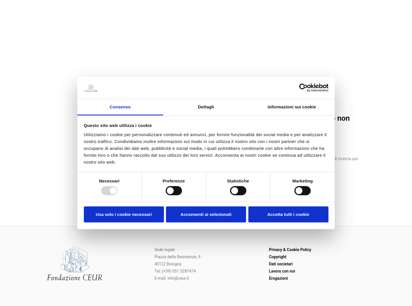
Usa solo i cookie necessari (124, 214)
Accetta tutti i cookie (288, 214)
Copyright (277, 257)
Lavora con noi (282, 271)
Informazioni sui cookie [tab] (292, 106)
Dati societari (281, 264)
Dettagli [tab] (206, 106)
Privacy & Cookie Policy (290, 249)
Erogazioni (278, 278)
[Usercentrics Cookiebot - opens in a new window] (303, 88)
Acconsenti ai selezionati (206, 214)
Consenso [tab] (120, 106)
